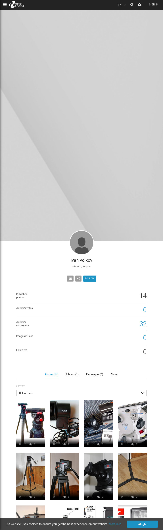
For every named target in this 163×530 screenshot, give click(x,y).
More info (115, 524)
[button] (81, 393)
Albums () (72, 374)
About (114, 374)
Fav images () (94, 374)
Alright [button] (142, 524)
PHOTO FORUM (16, 4)
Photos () (51, 374)
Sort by (20, 386)
